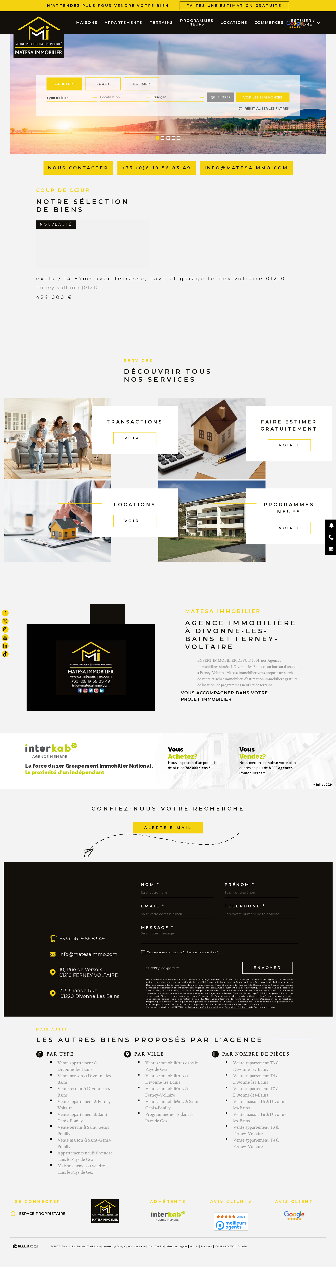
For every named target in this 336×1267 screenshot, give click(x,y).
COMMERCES (269, 22)
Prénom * (240, 885)
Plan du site (156, 1246)
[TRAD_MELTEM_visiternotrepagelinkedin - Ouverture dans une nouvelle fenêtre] (5, 645)
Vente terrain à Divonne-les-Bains (84, 1091)
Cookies (242, 1246)
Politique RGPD (225, 1246)
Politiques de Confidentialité (203, 1007)
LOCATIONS (233, 22)
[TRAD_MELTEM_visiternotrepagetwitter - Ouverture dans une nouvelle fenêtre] (5, 621)
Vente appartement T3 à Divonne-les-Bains (256, 1066)
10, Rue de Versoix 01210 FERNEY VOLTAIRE (88, 972)
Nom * (150, 885)
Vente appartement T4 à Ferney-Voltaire (256, 1143)
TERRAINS (161, 22)
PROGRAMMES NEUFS (196, 22)
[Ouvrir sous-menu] (318, 22)
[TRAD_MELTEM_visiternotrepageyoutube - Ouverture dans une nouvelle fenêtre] (5, 637)
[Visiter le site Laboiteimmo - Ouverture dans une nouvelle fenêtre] (25, 1246)
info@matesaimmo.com (88, 954)
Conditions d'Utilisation (237, 1007)
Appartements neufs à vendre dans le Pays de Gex (84, 1156)
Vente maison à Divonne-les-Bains (84, 1079)
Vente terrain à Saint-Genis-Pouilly (84, 1130)
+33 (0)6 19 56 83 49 (82, 939)
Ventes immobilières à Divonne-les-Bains (166, 1079)
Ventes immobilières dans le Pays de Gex (171, 1066)
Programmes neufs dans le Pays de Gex (169, 1117)
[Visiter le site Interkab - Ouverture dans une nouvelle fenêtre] (168, 1216)
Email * (153, 906)
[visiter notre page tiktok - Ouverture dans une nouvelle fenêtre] (5, 654)
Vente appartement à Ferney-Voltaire (84, 1104)
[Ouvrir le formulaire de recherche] (220, 97)
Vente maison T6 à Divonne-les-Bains (260, 1117)
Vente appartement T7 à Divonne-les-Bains (256, 1091)
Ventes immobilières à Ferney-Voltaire (166, 1091)
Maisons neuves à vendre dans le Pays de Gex (81, 1169)
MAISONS (87, 22)
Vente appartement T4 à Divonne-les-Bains (256, 1079)
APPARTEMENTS (123, 22)
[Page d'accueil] (39, 36)
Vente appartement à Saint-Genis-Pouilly (83, 1117)
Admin (194, 1246)
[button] (157, 138)
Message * (157, 928)
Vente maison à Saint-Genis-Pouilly (84, 1143)
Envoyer (268, 968)
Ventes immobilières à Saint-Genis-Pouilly (172, 1104)
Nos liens (207, 1246)
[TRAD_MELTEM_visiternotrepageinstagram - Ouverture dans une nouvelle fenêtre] (5, 629)
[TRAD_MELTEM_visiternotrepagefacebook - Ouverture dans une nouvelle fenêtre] (5, 613)
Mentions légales (177, 1246)
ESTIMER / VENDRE (303, 22)
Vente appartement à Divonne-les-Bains (77, 1066)
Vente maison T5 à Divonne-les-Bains (260, 1104)
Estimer (141, 84)
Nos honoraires (137, 1246)
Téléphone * (245, 906)
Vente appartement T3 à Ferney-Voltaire (256, 1130)
